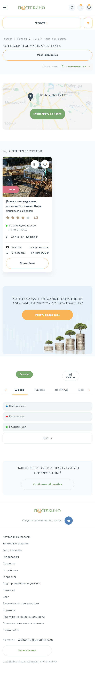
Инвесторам (11, 557)
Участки (70, 375)
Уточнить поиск (47, 55)
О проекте (10, 577)
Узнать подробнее (47, 315)
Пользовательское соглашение (23, 623)
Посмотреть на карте (47, 114)
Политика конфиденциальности (24, 617)
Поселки (24, 374)
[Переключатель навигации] (5, 7)
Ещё (47, 438)
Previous (6, 390)
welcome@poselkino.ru (35, 640)
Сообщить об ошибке (47, 484)
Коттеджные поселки (17, 537)
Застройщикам (12, 550)
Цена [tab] (81, 390)
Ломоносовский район (19, 211)
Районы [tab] (39, 390)
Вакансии (9, 590)
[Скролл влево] (8, 178)
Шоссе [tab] (19, 390)
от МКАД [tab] (61, 390)
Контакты (9, 610)
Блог (6, 597)
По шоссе (9, 564)
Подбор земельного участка (21, 584)
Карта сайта (11, 630)
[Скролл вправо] (46, 178)
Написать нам (27, 650)
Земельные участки (15, 544)
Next (89, 390)
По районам (10, 570)
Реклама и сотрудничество (21, 604)
